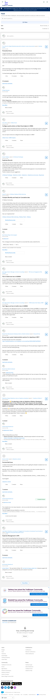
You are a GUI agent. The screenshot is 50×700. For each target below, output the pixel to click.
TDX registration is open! (10, 8)
